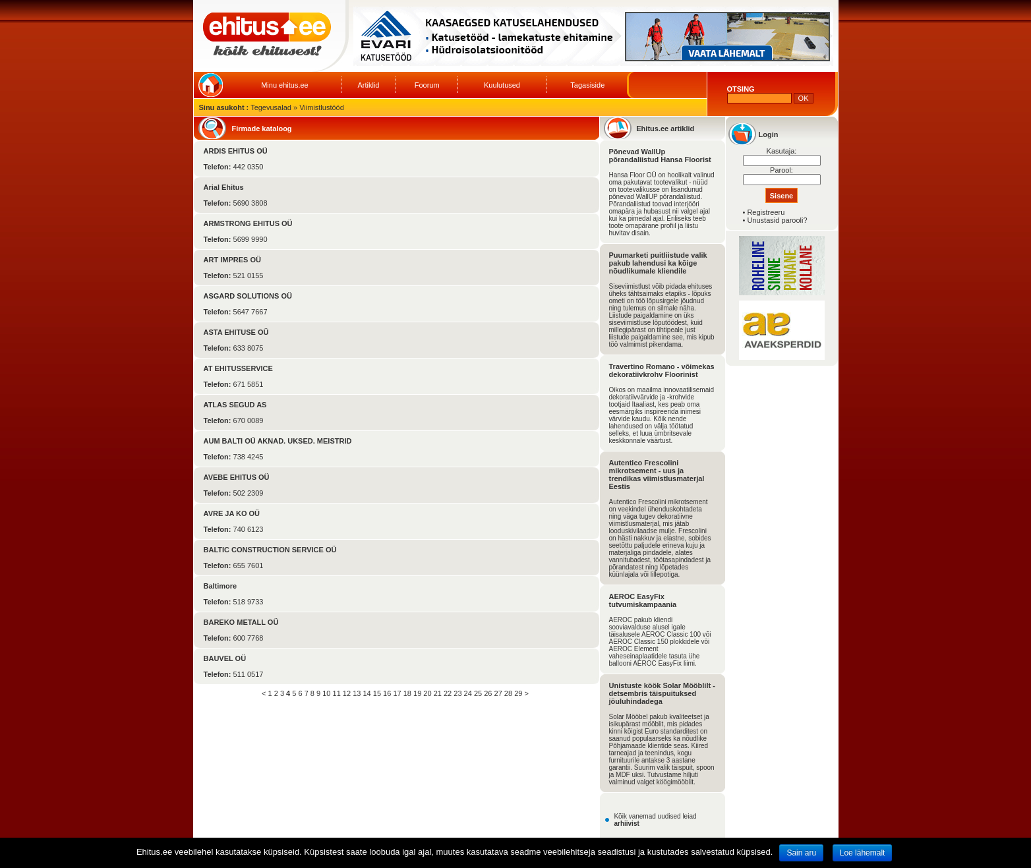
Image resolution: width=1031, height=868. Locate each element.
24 (468, 693)
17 (397, 693)
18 (407, 693)
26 (488, 693)
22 (448, 693)
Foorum (427, 85)
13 (357, 693)
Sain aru (801, 852)
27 (498, 693)
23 (457, 693)
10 (326, 693)
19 (417, 693)
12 (347, 693)
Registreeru (765, 212)
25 (478, 693)
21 (438, 693)
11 (337, 693)
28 (508, 693)
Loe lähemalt (862, 852)
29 (518, 693)
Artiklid (368, 85)
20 (427, 693)
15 (377, 693)
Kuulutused (502, 85)
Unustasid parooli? (777, 220)
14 (366, 693)
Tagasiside (587, 85)
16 (387, 693)
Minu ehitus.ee (285, 85)
